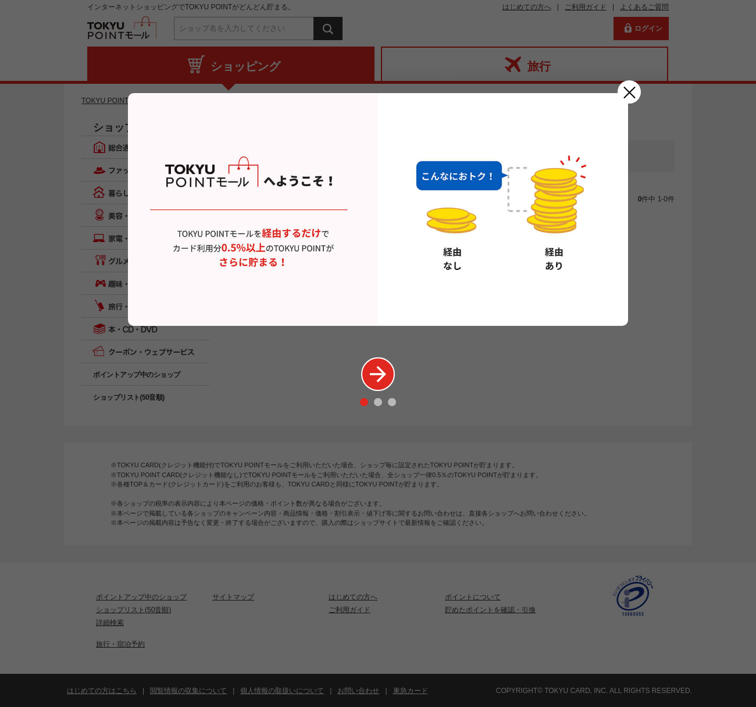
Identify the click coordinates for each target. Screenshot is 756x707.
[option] (378, 209)
